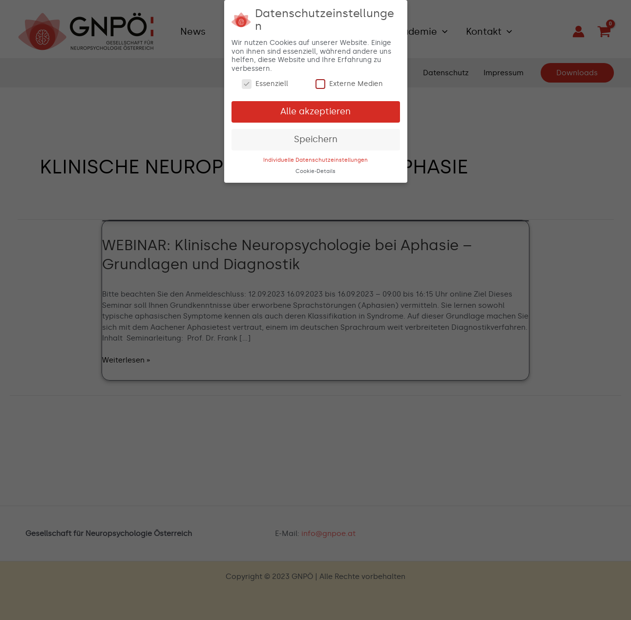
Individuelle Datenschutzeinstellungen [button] (315, 159)
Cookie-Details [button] (315, 170)
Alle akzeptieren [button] (315, 110)
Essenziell (265, 82)
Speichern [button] (315, 138)
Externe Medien (349, 82)
